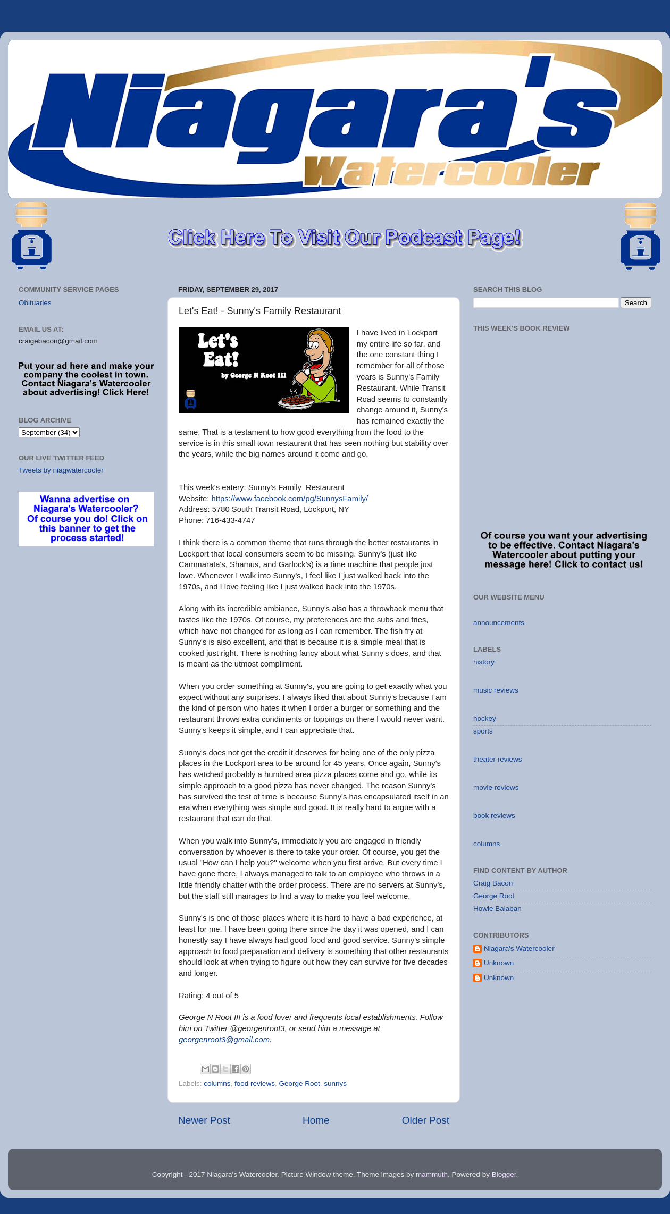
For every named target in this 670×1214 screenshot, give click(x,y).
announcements (498, 623)
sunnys (335, 1083)
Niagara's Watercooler (519, 948)
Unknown (499, 963)
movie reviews (496, 787)
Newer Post (204, 1120)
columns (217, 1083)
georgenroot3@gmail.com (224, 1039)
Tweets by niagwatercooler (61, 470)
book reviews (494, 816)
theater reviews (497, 759)
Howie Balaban (497, 909)
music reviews (495, 690)
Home (316, 1120)
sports (483, 731)
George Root (299, 1083)
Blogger (504, 1174)
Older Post (425, 1120)
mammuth (432, 1174)
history (484, 662)
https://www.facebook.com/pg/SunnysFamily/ (290, 498)
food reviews (254, 1083)
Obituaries (35, 303)
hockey (484, 718)
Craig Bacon (493, 883)
